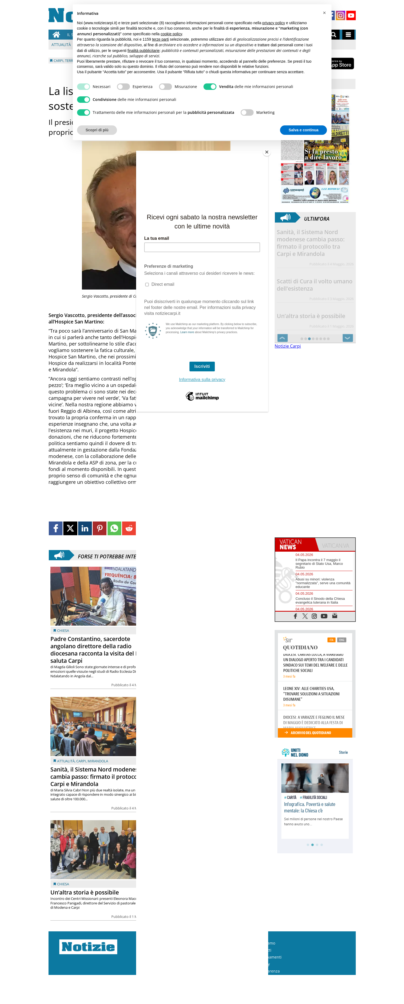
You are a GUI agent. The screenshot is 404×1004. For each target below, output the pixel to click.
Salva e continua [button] (303, 130)
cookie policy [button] (171, 34)
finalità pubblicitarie (143, 50)
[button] (324, 13)
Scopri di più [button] (97, 130)
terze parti (160, 39)
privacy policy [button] (273, 23)
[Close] (267, 152)
